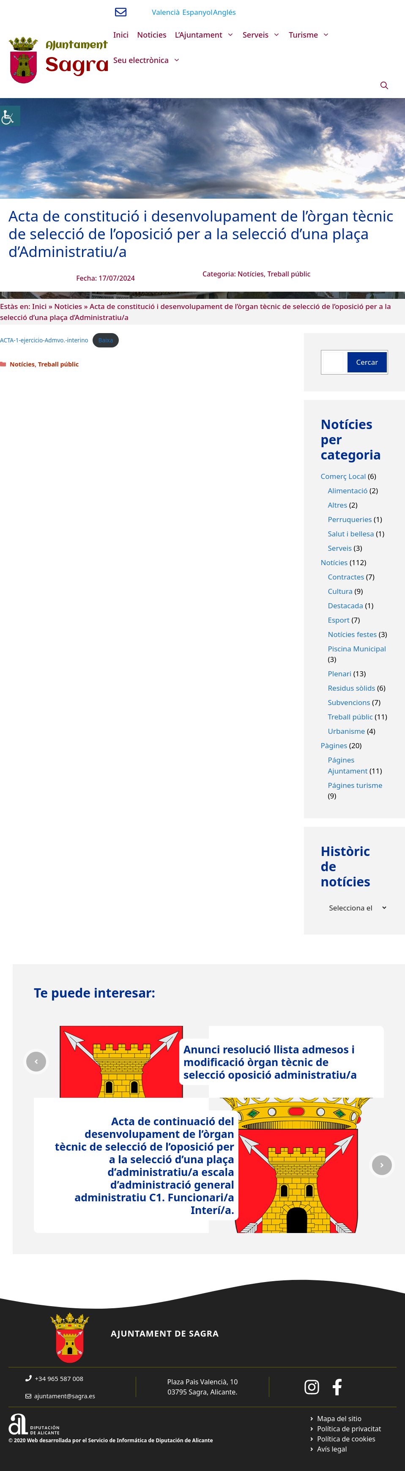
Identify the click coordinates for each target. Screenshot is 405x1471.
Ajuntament (76, 46)
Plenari (340, 673)
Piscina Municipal (357, 648)
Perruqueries (350, 519)
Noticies (152, 35)
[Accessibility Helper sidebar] (10, 116)
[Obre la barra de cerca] (384, 85)
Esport (339, 620)
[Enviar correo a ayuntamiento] (121, 12)
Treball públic (288, 274)
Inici (121, 35)
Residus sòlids (351, 688)
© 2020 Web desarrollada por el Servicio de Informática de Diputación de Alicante (110, 1440)
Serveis (264, 34)
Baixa (106, 340)
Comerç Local (343, 476)
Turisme (311, 34)
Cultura (340, 591)
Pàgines (334, 745)
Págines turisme (355, 785)
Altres (338, 505)
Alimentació (348, 490)
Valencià (166, 12)
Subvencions (349, 702)
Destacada (346, 605)
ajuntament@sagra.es (64, 1396)
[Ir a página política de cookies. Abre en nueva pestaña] (342, 1439)
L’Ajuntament (206, 34)
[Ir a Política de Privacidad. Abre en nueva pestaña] (345, 1429)
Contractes (346, 577)
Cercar (367, 362)
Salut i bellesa (351, 534)
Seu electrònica (149, 60)
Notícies (251, 274)
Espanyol (197, 12)
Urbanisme (346, 731)
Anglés (224, 12)
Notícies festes (352, 634)
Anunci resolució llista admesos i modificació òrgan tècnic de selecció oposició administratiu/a (270, 1062)
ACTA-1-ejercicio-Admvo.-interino (44, 340)
